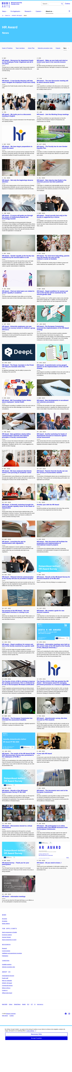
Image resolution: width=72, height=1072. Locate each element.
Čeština (67, 3)
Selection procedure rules (45, 48)
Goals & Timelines (7, 48)
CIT (32, 1034)
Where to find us (6, 1018)
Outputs (58, 48)
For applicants (9, 958)
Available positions (6, 994)
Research (6, 975)
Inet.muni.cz (40, 1034)
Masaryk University (11, 1043)
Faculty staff (5, 1008)
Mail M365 (4, 1034)
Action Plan (31, 48)
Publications (5, 985)
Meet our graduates (7, 1010)
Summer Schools (6, 967)
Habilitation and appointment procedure (12, 983)
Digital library (17, 1034)
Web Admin (5, 1045)
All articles (4, 951)
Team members (20, 48)
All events (4, 948)
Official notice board (7, 1022)
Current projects (6, 980)
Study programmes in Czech (9, 969)
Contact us (4, 1020)
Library (10, 1034)
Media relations (6, 953)
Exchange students (7, 964)
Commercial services (7, 1015)
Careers (5, 991)
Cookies (11, 1045)
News (4, 945)
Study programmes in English (9, 962)
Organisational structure (8, 1005)
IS (34, 1034)
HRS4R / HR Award (7, 1013)
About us (6, 1002)
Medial (23, 1034)
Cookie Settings (31, 1060)
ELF (28, 1034)
